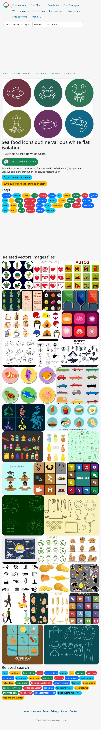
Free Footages (71, 5)
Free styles (74, 11)
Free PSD (36, 16)
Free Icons (39, 11)
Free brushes (56, 11)
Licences (36, 711)
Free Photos (36, 5)
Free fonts (53, 5)
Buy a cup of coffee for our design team (24, 183)
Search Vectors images (17, 24)
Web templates (20, 11)
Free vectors (19, 5)
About (64, 711)
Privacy (55, 711)
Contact (74, 711)
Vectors (16, 73)
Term (46, 711)
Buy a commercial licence (17, 177)
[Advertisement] (50, 50)
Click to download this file (20, 162)
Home (6, 73)
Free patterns (19, 16)
